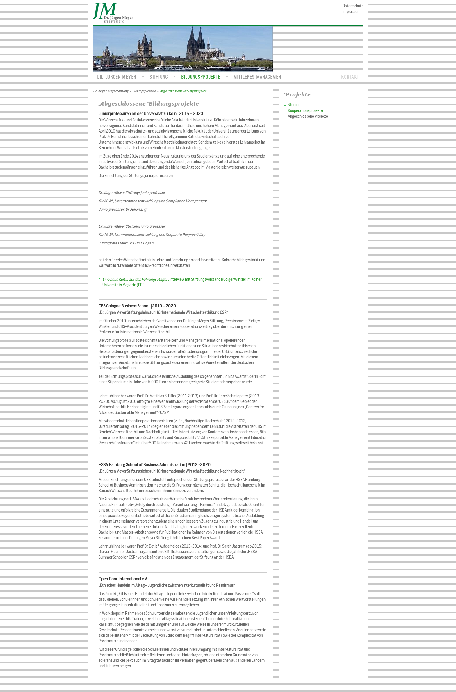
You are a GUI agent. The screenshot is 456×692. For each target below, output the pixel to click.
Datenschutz (353, 5)
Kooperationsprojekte (305, 110)
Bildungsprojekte (200, 76)
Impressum (352, 11)
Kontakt (350, 76)
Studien (294, 104)
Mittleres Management (258, 76)
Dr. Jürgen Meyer (116, 76)
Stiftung (158, 76)
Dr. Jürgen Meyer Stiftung (110, 91)
